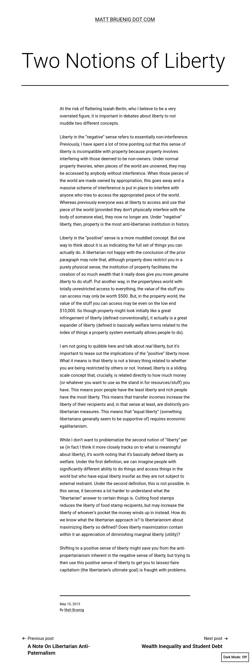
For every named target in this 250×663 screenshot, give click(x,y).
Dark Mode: (235, 657)
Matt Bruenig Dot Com (125, 19)
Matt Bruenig (74, 610)
